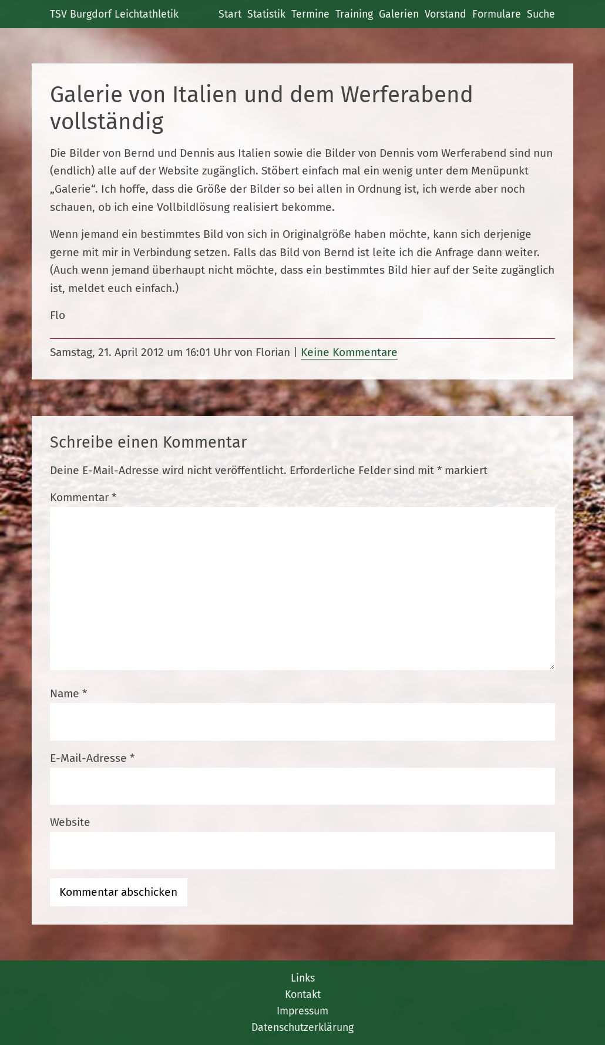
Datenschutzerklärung (302, 1027)
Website (70, 822)
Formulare (496, 14)
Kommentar (83, 497)
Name (68, 693)
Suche (541, 14)
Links (303, 978)
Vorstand (445, 14)
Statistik (266, 14)
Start (230, 14)
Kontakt (303, 994)
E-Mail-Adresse (92, 758)
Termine (310, 14)
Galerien (399, 14)
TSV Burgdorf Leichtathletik (114, 14)
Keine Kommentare (349, 352)
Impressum (302, 1010)
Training (354, 14)
